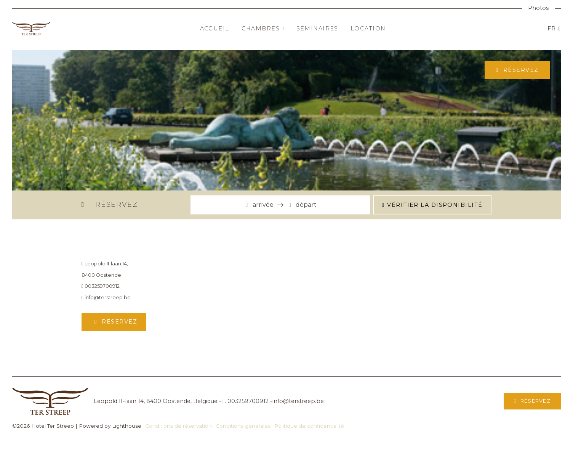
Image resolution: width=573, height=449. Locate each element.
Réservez (519, 70)
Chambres (263, 28)
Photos (538, 8)
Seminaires (317, 28)
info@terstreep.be (106, 297)
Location (368, 28)
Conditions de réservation (178, 426)
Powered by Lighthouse (110, 426)
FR (552, 28)
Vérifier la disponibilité (434, 204)
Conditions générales (243, 426)
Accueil (214, 28)
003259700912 (101, 286)
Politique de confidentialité (309, 426)
